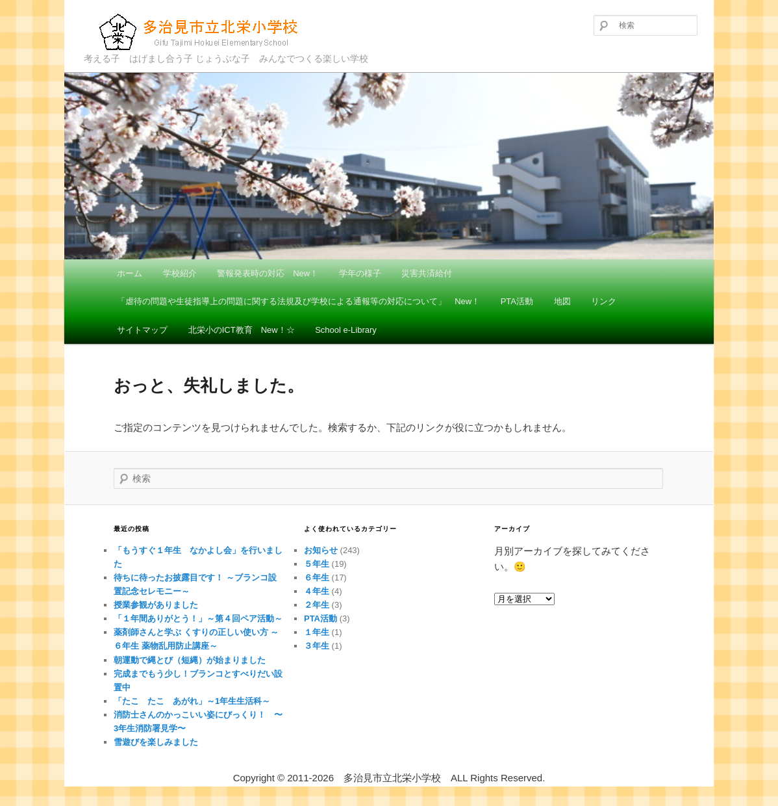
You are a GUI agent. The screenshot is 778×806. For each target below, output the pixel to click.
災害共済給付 (426, 273)
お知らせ (321, 550)
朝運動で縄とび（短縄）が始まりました (190, 660)
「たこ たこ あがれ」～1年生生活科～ (192, 701)
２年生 (316, 605)
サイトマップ (142, 330)
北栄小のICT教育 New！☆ (241, 330)
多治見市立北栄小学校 (201, 31)
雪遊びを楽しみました (156, 742)
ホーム (129, 273)
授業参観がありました (156, 605)
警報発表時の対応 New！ (267, 273)
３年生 (316, 646)
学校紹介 (180, 273)
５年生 (316, 564)
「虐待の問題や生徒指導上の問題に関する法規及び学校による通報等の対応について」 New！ (298, 301)
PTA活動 (517, 301)
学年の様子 (360, 273)
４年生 (316, 591)
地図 (562, 301)
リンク (603, 301)
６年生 (316, 577)
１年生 (316, 632)
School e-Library (346, 330)
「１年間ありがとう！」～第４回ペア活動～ (198, 618)
